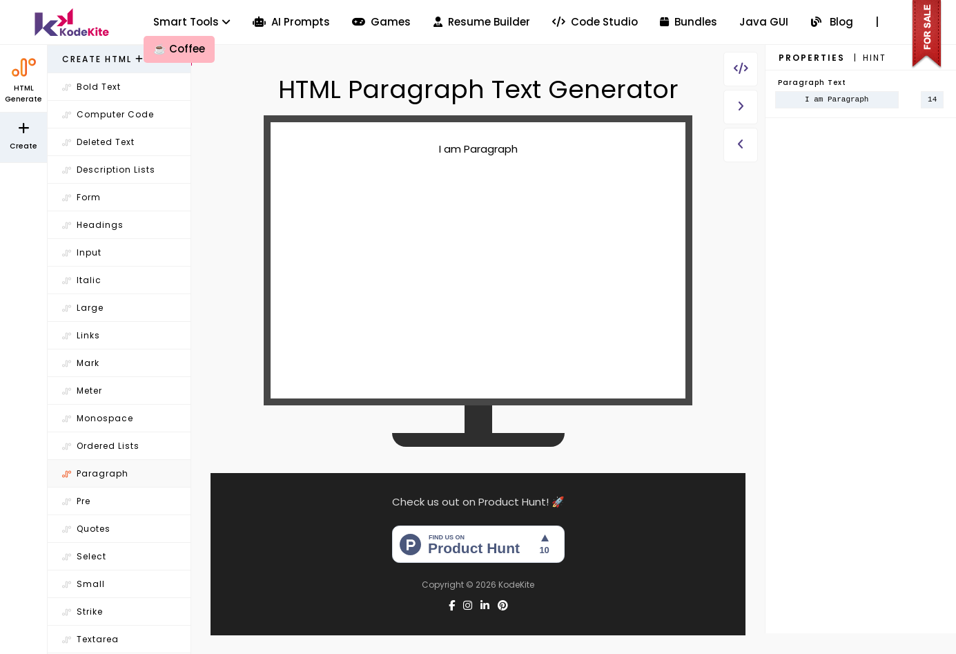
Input (81, 252)
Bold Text (91, 87)
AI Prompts (291, 22)
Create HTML (103, 59)
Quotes (86, 529)
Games (381, 22)
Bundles (688, 22)
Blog (832, 22)
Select (84, 556)
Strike (82, 611)
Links (81, 335)
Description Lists (108, 169)
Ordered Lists (100, 446)
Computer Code (108, 114)
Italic (81, 280)
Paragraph (95, 473)
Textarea (90, 639)
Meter (82, 390)
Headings (93, 225)
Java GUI (763, 22)
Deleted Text (98, 142)
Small (83, 584)
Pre (76, 501)
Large (83, 308)
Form (81, 197)
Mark (80, 363)
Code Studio (595, 22)
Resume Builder (481, 22)
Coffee (179, 48)
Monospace (97, 418)
